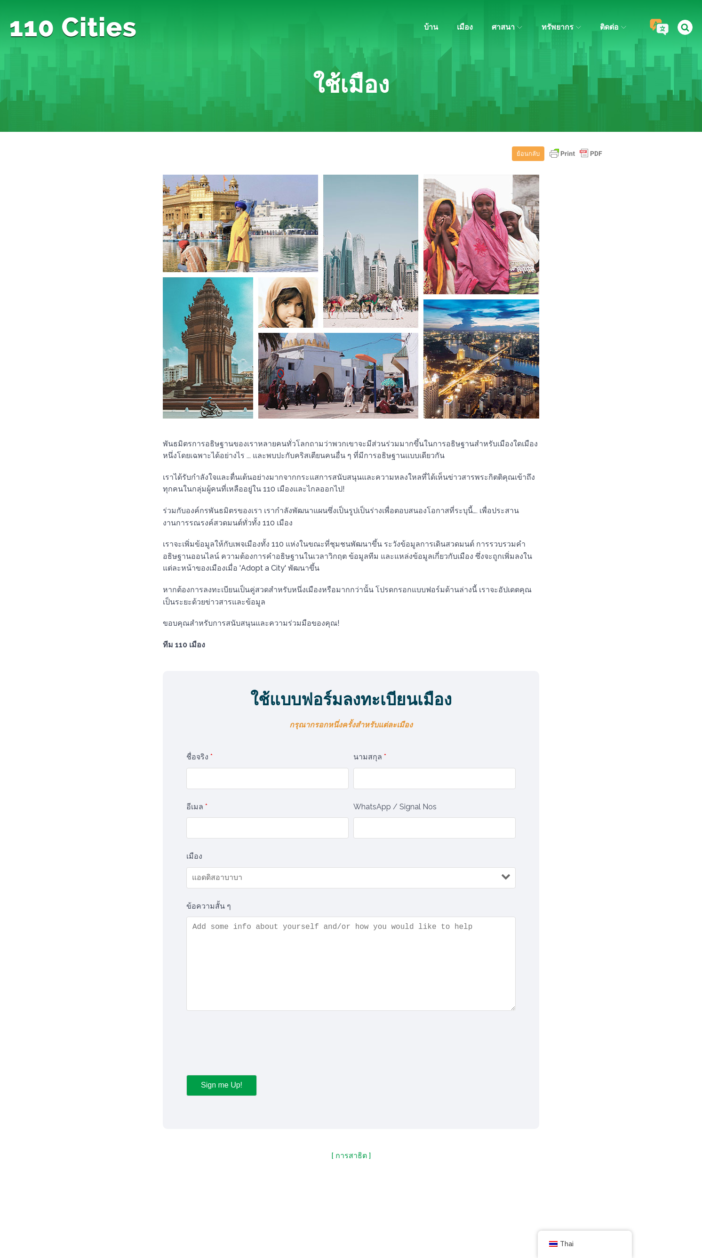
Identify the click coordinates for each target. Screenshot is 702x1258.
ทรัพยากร (561, 27)
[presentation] (257, 1044)
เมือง (464, 27)
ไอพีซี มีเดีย (422, 1228)
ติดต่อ (612, 27)
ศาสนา (506, 27)
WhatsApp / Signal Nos (395, 806)
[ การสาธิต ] (351, 1155)
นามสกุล (369, 756)
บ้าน (430, 27)
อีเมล (196, 806)
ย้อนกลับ (528, 153)
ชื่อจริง (199, 756)
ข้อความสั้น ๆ (208, 906)
